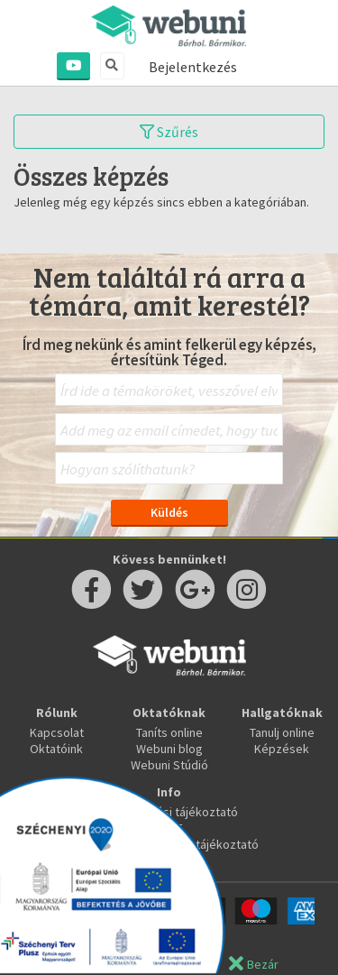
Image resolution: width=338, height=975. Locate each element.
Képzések (281, 748)
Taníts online (169, 732)
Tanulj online (282, 732)
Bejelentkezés (193, 67)
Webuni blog (169, 748)
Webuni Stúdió (169, 765)
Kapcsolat (57, 732)
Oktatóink (56, 748)
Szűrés (169, 132)
